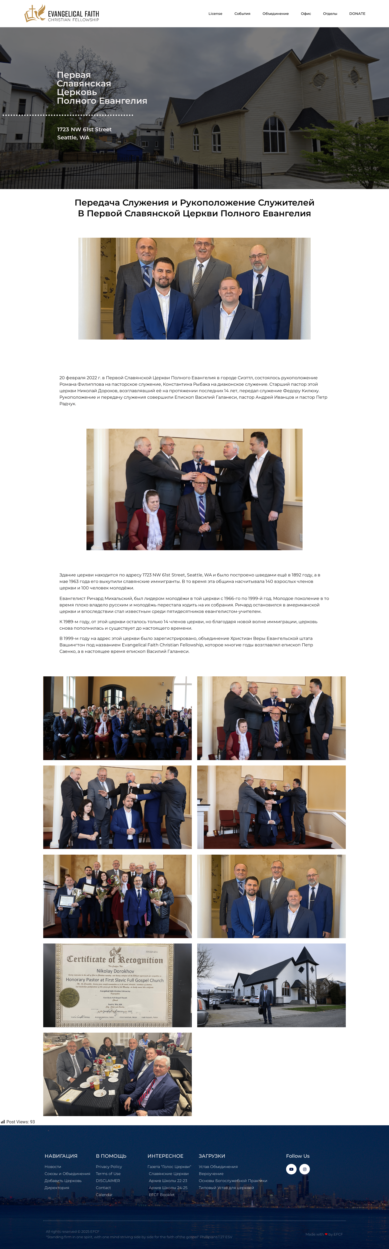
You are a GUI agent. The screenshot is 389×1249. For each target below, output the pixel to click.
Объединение (276, 13)
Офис (306, 13)
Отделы (330, 13)
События (242, 13)
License (215, 13)
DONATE (357, 13)
